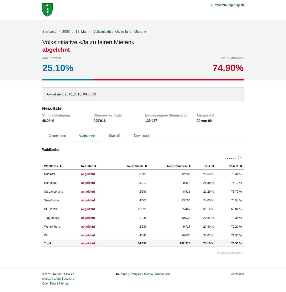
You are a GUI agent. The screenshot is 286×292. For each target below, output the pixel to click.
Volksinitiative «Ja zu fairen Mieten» (119, 31)
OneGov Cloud (52, 278)
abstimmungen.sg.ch (229, 5)
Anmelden (237, 274)
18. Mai (81, 31)
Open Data (49, 283)
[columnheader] (60, 166)
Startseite (49, 31)
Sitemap (64, 283)
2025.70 (69, 278)
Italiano (148, 274)
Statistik (115, 136)
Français (135, 274)
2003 (66, 31)
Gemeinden (57, 136)
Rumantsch (162, 274)
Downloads (142, 136)
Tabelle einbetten (230, 252)
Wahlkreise (87, 136)
